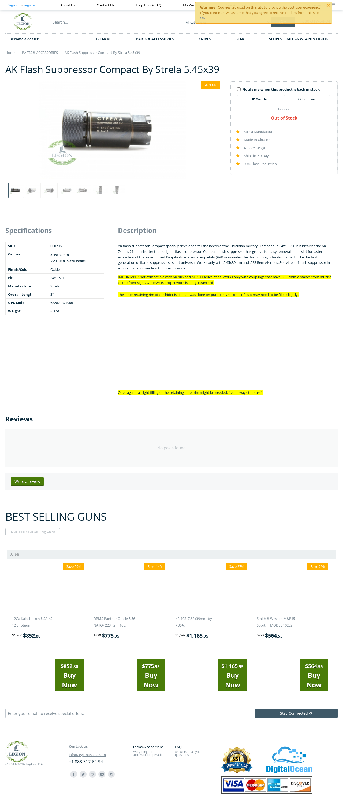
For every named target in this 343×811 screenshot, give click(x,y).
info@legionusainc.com (87, 754)
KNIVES (204, 38)
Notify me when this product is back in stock (278, 89)
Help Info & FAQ (148, 5)
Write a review (27, 481)
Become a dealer (24, 38)
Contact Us (105, 5)
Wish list (260, 99)
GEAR (239, 38)
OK (202, 17)
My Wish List (193, 5)
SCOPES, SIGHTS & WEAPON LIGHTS (298, 38)
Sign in (13, 5)
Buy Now (69, 675)
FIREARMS (102, 38)
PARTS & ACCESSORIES (155, 38)
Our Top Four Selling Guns (33, 531)
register (30, 5)
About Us (67, 5)
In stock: (284, 109)
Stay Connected (296, 713)
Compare (307, 99)
